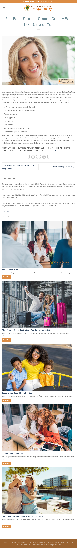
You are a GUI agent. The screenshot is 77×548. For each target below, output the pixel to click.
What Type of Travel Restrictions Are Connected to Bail (26, 330)
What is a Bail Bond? (10, 270)
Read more (5, 211)
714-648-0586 (49, 150)
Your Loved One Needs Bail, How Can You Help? (23, 516)
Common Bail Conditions (12, 453)
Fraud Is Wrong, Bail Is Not (64, 167)
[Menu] (4, 8)
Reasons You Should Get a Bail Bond (17, 393)
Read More (6, 277)
